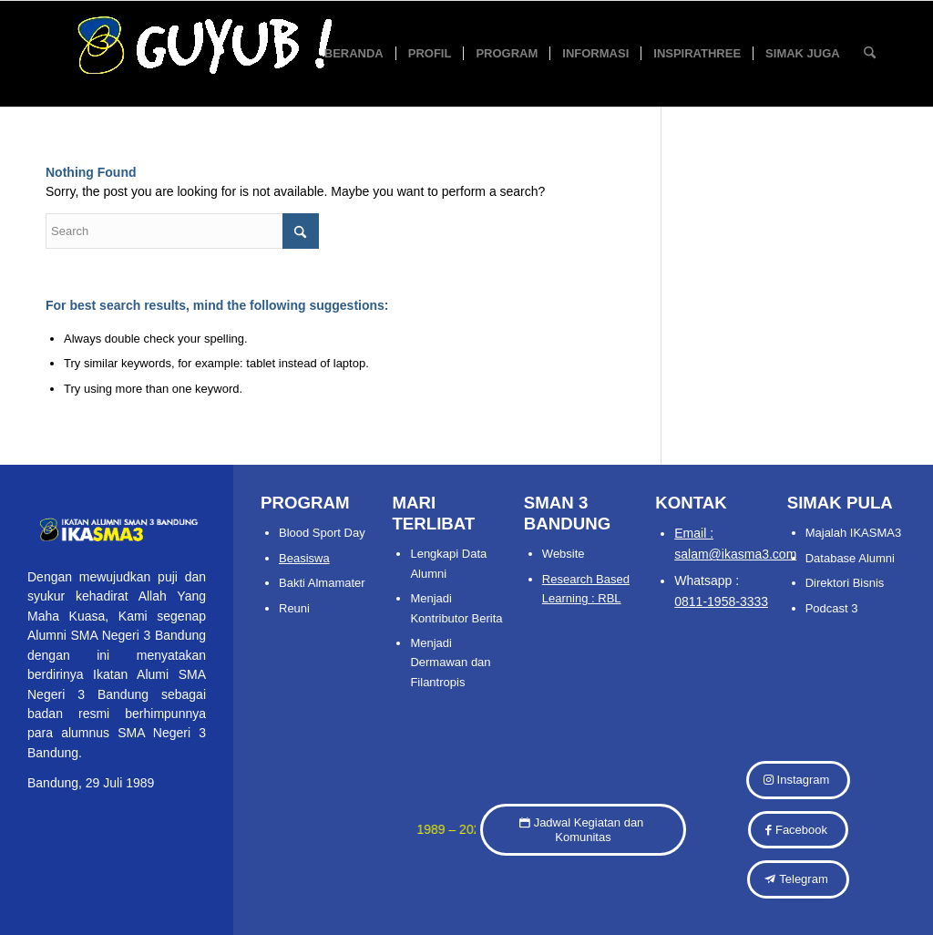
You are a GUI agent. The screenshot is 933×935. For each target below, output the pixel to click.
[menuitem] (354, 54)
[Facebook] (798, 830)
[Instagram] (798, 780)
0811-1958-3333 (721, 601)
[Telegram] (797, 879)
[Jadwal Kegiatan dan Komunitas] (583, 830)
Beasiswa (304, 558)
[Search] (869, 54)
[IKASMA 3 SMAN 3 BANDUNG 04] (272, 54)
